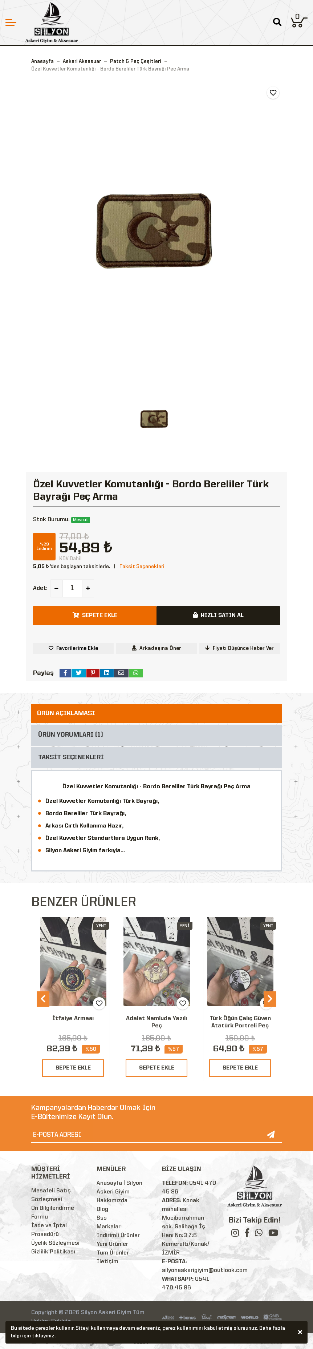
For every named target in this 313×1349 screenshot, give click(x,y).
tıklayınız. (44, 1337)
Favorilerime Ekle (77, 648)
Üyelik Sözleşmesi (55, 1243)
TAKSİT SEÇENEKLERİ (71, 757)
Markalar (109, 1227)
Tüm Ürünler (113, 1253)
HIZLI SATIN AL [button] (218, 615)
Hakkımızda (112, 1201)
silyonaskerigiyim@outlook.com (205, 1270)
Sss (102, 1218)
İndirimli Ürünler (118, 1236)
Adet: (40, 588)
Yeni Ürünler (112, 1244)
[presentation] (43, 999)
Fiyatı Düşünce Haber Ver (239, 648)
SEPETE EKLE (73, 1068)
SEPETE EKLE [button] (95, 615)
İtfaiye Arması (73, 1019)
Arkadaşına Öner (156, 648)
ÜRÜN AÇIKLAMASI (66, 713)
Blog (102, 1209)
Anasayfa (42, 61)
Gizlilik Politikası (53, 1252)
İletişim (107, 1262)
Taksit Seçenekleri (141, 566)
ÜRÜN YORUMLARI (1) (70, 735)
